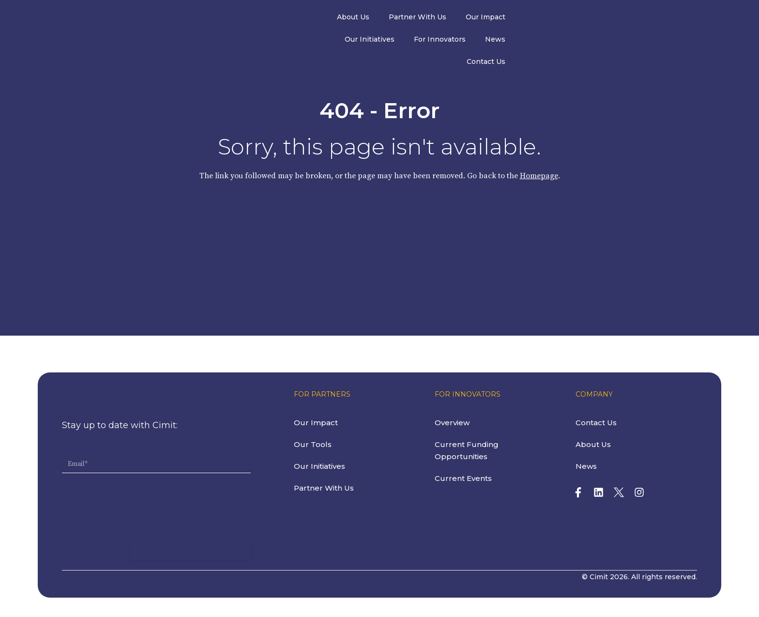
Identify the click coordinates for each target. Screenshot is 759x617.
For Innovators (578, 18)
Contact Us (682, 18)
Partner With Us (376, 18)
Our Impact (444, 18)
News (633, 18)
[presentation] (135, 494)
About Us (311, 18)
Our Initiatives (508, 18)
